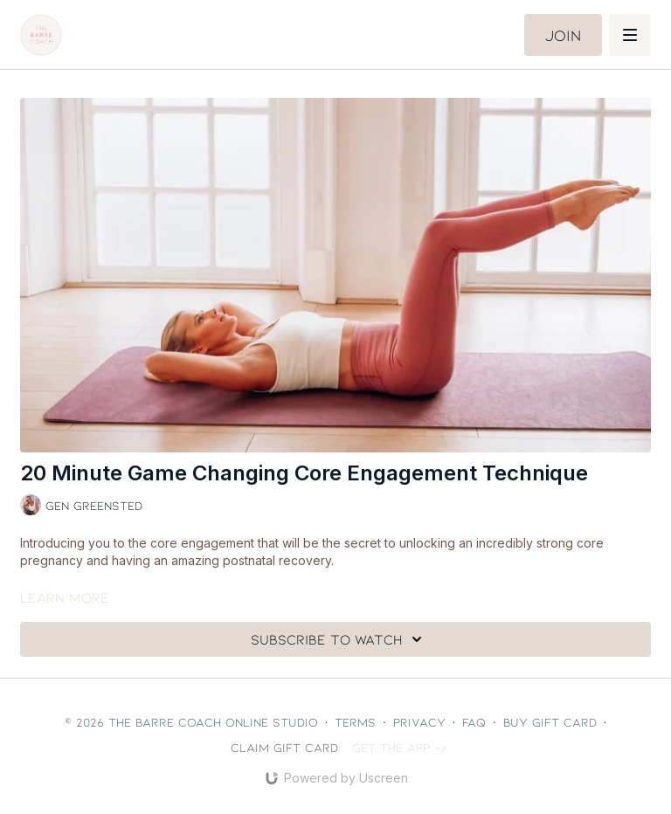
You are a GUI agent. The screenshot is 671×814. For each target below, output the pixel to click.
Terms (355, 721)
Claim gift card (284, 747)
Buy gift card (550, 721)
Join (563, 35)
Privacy (419, 721)
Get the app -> (399, 747)
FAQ (474, 721)
